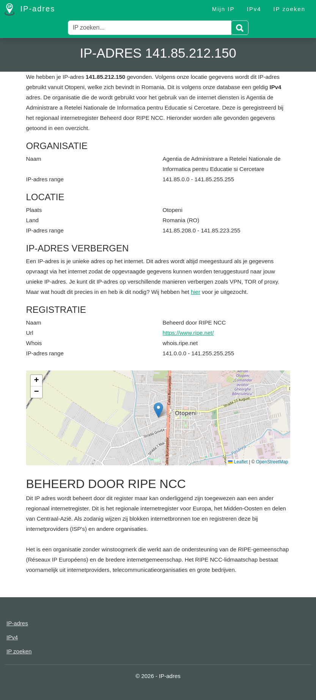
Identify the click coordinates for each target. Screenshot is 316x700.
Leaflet (237, 462)
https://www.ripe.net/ (188, 333)
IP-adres (30, 9)
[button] (158, 410)
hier (195, 292)
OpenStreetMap (272, 462)
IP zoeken (289, 9)
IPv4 (254, 9)
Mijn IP (223, 9)
